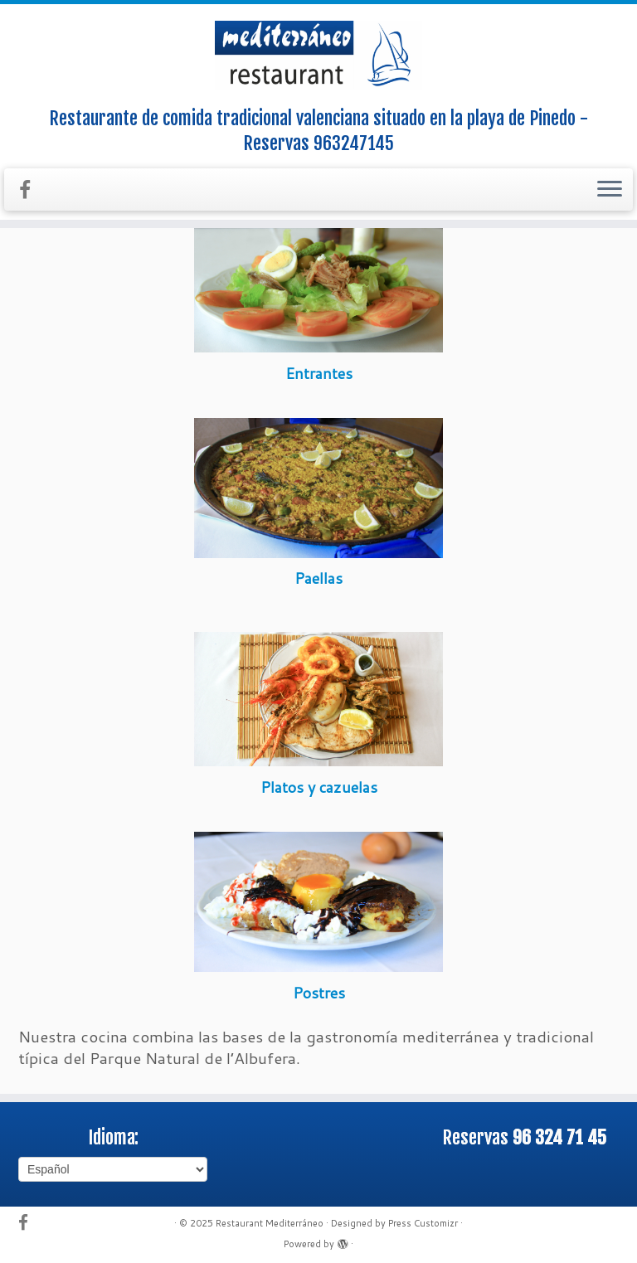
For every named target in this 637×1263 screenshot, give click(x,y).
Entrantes (319, 373)
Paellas (318, 578)
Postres (319, 992)
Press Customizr (423, 1223)
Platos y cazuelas (318, 787)
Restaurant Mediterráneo (269, 1223)
